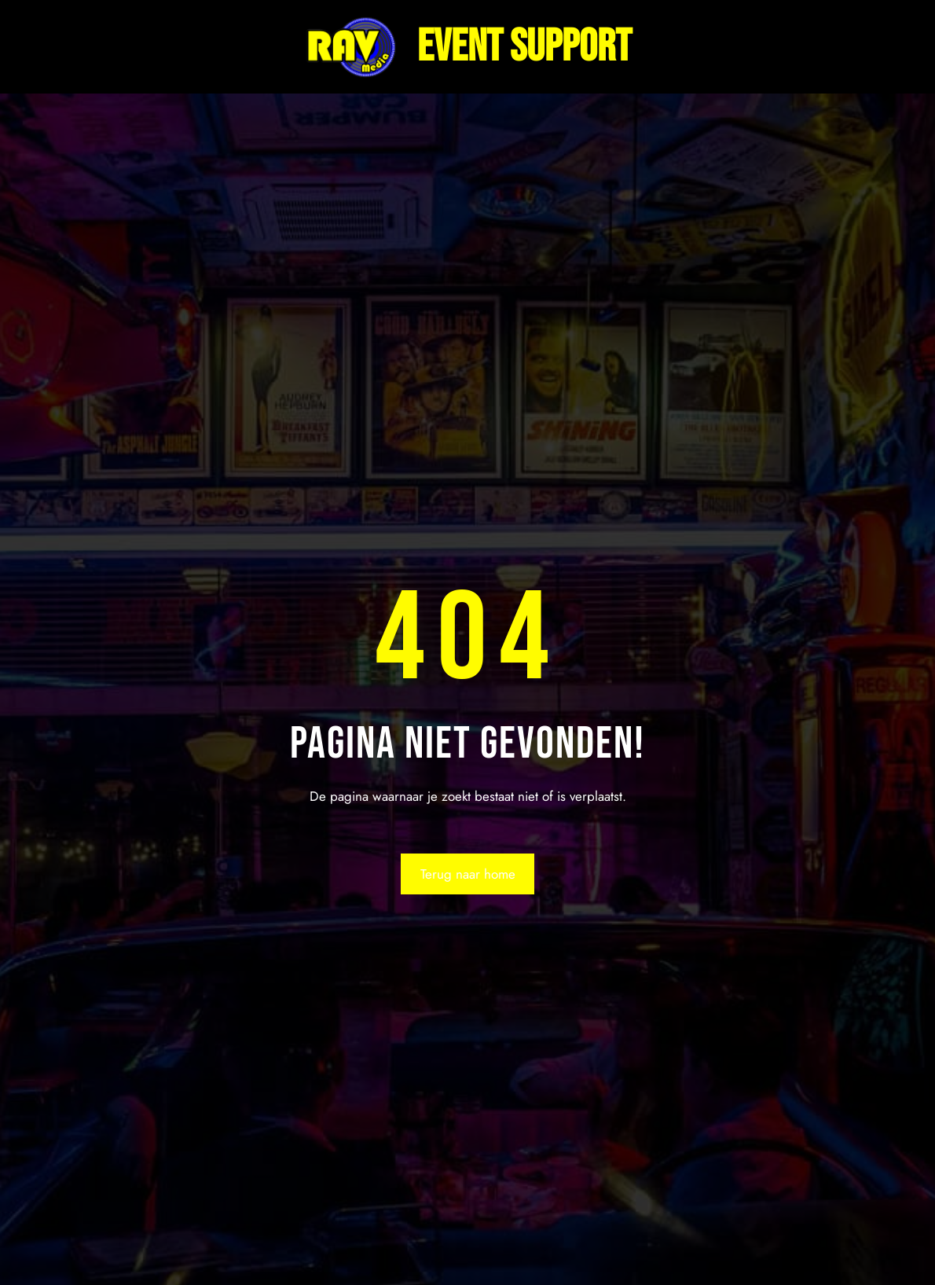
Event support (524, 47)
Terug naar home (467, 874)
